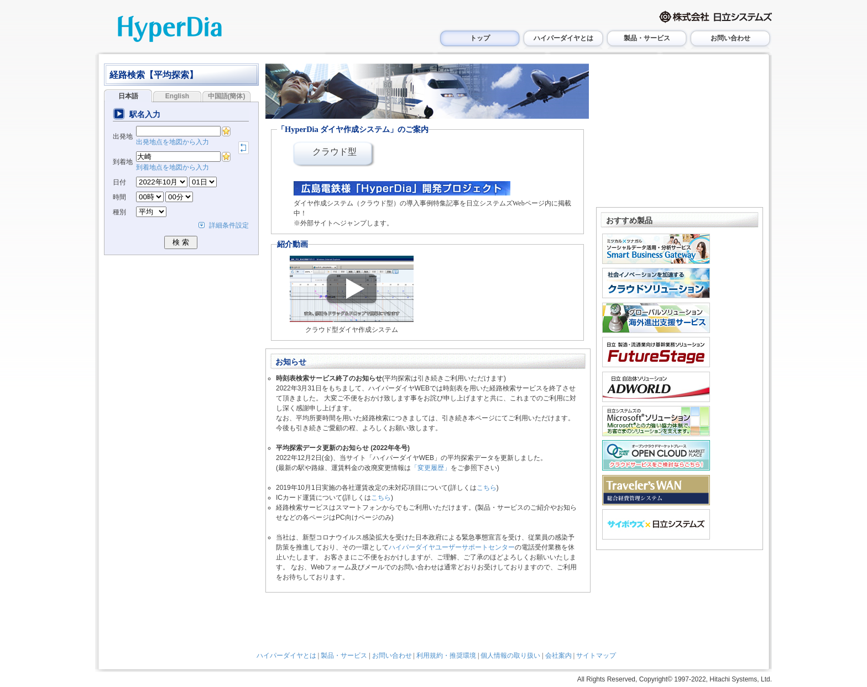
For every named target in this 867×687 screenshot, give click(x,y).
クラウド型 (334, 151)
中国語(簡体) (227, 96)
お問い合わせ (730, 38)
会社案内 (558, 655)
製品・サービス (647, 38)
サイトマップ (596, 655)
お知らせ (290, 361)
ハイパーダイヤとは (563, 38)
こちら (487, 488)
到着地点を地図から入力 (172, 167)
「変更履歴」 (431, 468)
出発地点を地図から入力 (172, 142)
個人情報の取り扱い (510, 655)
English (177, 96)
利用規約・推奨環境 (446, 655)
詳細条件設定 (229, 225)
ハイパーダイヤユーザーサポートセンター (452, 547)
